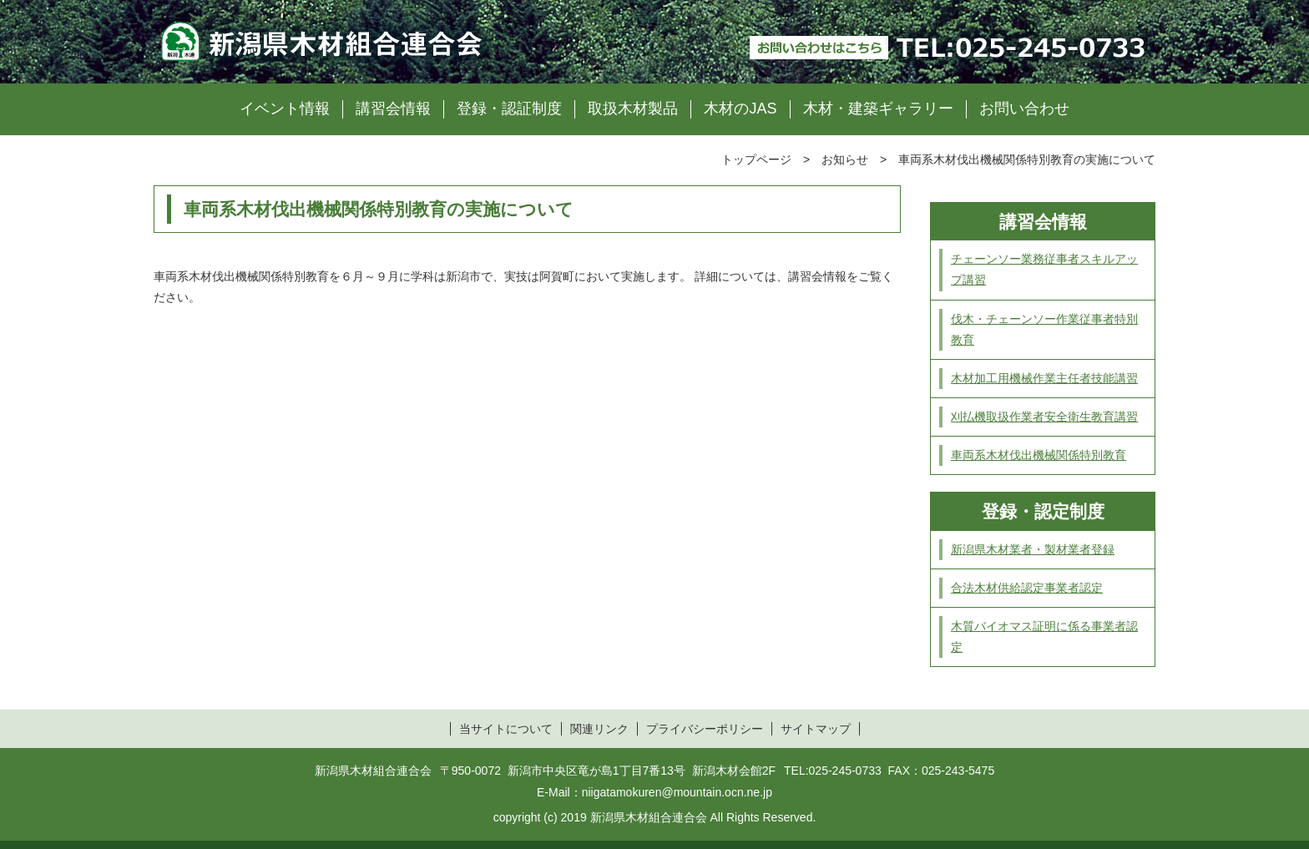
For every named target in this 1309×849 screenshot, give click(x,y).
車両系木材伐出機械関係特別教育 (1038, 455)
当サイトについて (506, 728)
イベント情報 (285, 108)
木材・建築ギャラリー (878, 108)
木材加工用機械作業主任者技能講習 (1044, 378)
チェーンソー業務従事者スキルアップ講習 (1044, 269)
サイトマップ (816, 728)
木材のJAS (740, 108)
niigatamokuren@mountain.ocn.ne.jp (677, 792)
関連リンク (599, 728)
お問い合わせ (1024, 108)
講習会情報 (393, 108)
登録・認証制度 (509, 108)
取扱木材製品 (633, 108)
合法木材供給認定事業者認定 (1027, 587)
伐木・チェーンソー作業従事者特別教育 (1044, 329)
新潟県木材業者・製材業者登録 (1032, 549)
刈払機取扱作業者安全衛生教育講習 (1044, 416)
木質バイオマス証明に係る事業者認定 (1044, 636)
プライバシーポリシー (704, 728)
